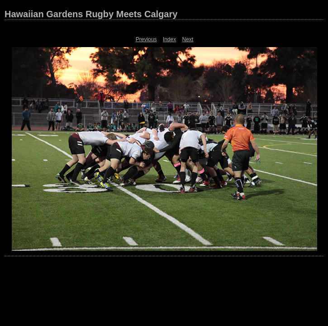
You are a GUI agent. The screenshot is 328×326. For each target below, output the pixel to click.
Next (188, 39)
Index (169, 39)
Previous (146, 39)
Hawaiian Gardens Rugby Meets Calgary (91, 14)
